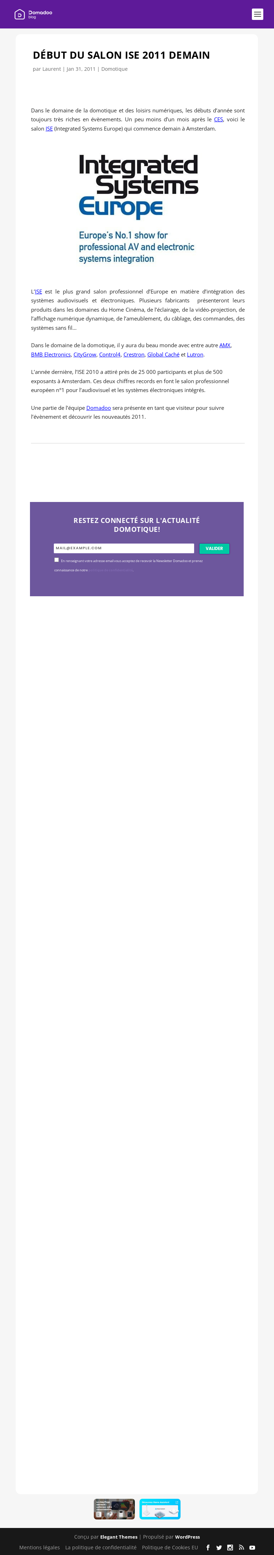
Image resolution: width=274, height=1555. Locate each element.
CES (218, 119)
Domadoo (98, 407)
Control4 (110, 354)
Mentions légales (39, 1547)
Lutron (195, 354)
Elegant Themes (118, 1537)
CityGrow (84, 354)
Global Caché (163, 354)
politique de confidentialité (110, 570)
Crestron (133, 354)
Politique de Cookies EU (170, 1547)
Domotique (114, 68)
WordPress (187, 1537)
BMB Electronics (51, 354)
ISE (49, 128)
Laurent (51, 68)
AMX (224, 345)
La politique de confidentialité (101, 1547)
